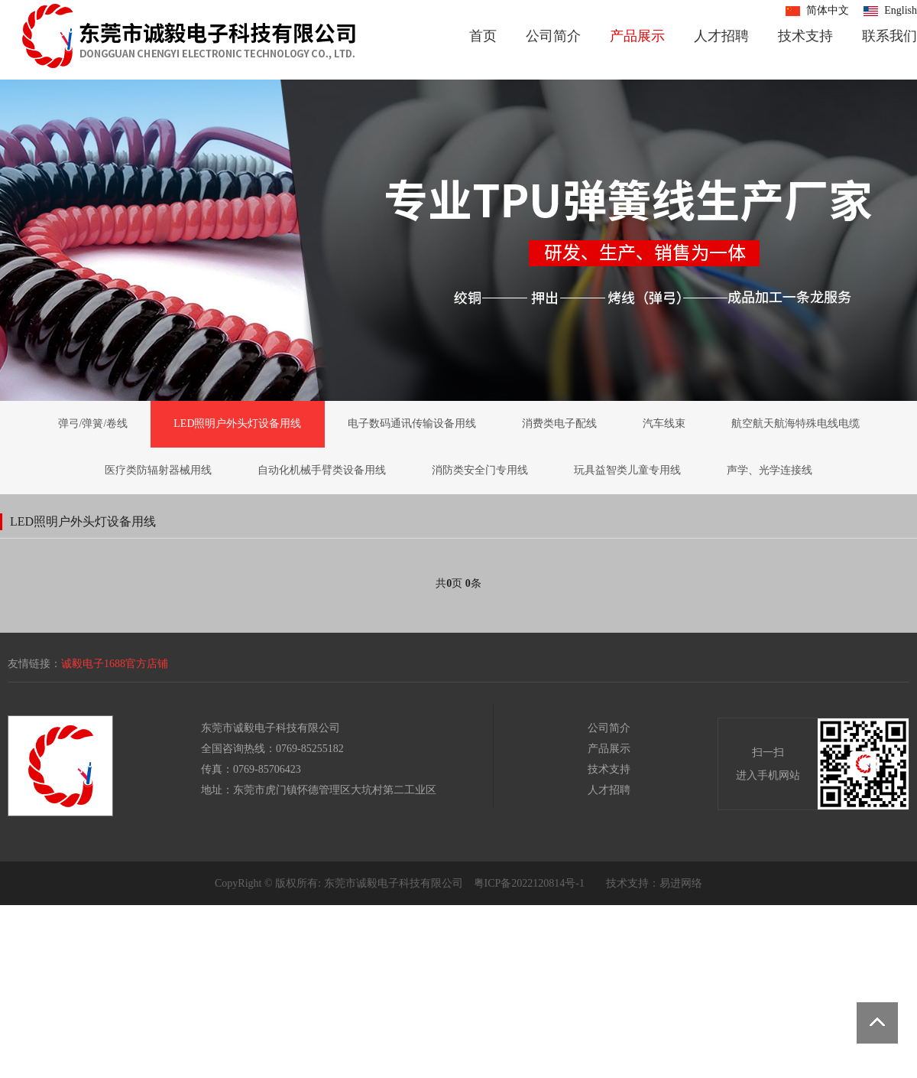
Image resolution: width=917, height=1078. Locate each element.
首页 (483, 36)
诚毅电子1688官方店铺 (114, 663)
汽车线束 (664, 423)
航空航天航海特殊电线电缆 (795, 423)
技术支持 (805, 36)
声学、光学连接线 (769, 470)
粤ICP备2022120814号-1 (529, 883)
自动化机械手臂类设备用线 (322, 470)
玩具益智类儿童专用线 (627, 470)
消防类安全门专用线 (480, 470)
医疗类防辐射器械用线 (158, 470)
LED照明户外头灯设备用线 (237, 423)
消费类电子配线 (559, 423)
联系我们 (889, 36)
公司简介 (553, 36)
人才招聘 (721, 36)
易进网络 (680, 883)
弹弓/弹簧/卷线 (93, 423)
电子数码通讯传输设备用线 (412, 423)
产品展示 (637, 36)
